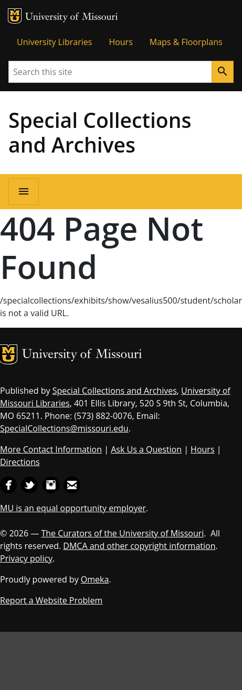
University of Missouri (71, 17)
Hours (120, 42)
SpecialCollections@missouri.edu (64, 428)
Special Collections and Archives (99, 132)
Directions (20, 462)
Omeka (95, 579)
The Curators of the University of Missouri (122, 533)
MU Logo (15, 16)
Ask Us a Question (146, 449)
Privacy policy (26, 558)
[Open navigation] (23, 191)
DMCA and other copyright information (139, 546)
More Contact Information (51, 449)
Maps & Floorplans (186, 42)
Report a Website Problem (51, 600)
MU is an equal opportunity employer (73, 508)
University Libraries (54, 42)
